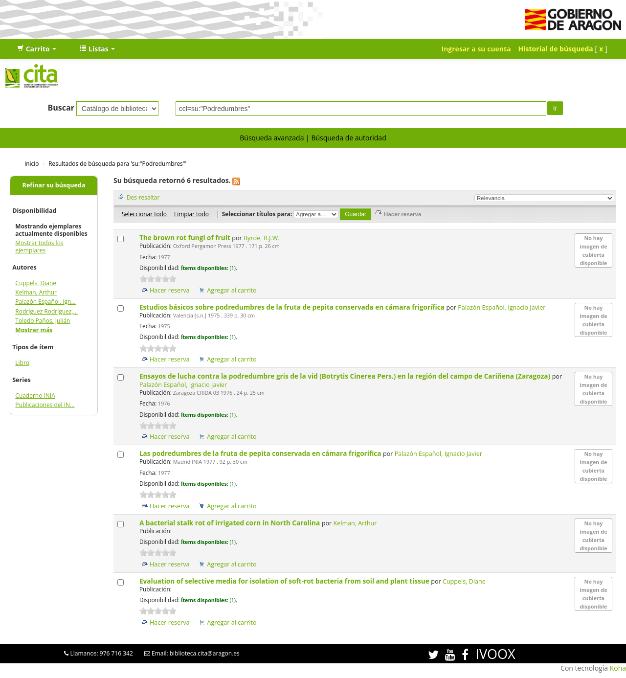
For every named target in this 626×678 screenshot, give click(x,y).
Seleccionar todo (144, 214)
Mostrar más (33, 330)
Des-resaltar (143, 197)
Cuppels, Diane (35, 283)
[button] (37, 49)
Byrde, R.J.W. (262, 238)
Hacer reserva (170, 290)
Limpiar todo (191, 214)
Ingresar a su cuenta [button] (476, 48)
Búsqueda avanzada (272, 137)
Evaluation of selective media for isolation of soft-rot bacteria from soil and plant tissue (285, 581)
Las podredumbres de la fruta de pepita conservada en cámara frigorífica (261, 453)
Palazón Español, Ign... (45, 301)
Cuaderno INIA (35, 395)
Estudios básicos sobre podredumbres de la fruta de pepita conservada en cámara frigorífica (293, 307)
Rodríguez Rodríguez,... (46, 311)
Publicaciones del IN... (44, 405)
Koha (618, 668)
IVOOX (495, 654)
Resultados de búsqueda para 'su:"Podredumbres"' (117, 163)
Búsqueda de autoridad (348, 137)
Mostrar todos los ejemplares (39, 246)
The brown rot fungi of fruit (185, 237)
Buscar (60, 108)
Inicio (31, 163)
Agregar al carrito (231, 290)
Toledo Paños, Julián (42, 320)
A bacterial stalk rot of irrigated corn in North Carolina (230, 522)
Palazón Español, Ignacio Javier (501, 307)
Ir (555, 108)
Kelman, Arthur (36, 292)
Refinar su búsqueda (54, 185)
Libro (22, 363)
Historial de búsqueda (555, 48)
